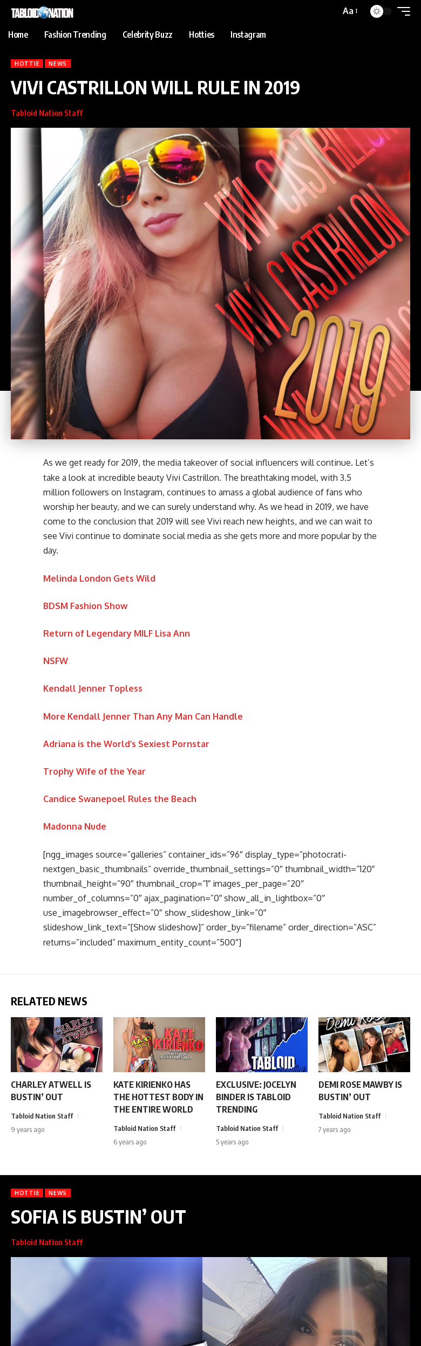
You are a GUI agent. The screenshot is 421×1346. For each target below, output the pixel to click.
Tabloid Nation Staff (47, 113)
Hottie (27, 63)
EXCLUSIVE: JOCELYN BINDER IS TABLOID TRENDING (256, 1097)
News (58, 63)
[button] (349, 11)
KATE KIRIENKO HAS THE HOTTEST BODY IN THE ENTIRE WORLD (158, 1097)
